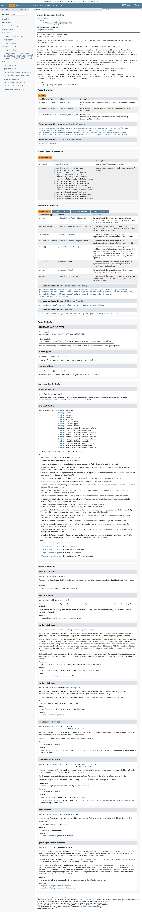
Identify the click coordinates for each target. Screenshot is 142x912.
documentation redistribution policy (89, 907)
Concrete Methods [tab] (100, 211)
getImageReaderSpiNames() (14, 89)
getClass (64, 314)
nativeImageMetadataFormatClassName (98, 130)
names (79, 130)
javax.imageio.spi (19, 9)
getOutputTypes (64, 262)
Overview (4, 5)
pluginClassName (45, 134)
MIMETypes (71, 130)
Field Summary (7, 22)
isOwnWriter (62, 276)
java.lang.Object (43, 18)
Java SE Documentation (87, 899)
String (50, 108)
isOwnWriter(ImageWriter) (13, 86)
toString (99, 314)
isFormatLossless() (11, 65)
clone (41, 314)
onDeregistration (84, 305)
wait (106, 314)
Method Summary (8, 29)
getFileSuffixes (106, 290)
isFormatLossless (65, 270)
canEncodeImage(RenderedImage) (16, 75)
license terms (93, 1)
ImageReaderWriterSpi (53, 37)
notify (81, 314)
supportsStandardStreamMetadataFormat (112, 134)
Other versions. (103, 901)
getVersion (70, 305)
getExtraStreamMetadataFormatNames (83, 290)
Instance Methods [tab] (61, 211)
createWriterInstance (66, 235)
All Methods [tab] (44, 211)
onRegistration (99, 305)
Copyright (40, 905)
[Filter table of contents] (18, 14)
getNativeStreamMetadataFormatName (117, 292)
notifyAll (90, 314)
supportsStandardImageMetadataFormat (78, 134)
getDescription (45, 305)
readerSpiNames (10, 43)
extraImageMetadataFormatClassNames (54, 128)
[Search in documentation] (121, 9)
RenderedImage (77, 218)
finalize (55, 314)
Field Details (6, 33)
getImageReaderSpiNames (67, 247)
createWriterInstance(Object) (14, 82)
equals (47, 314)
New (34, 5)
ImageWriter (44, 235)
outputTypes (8, 39)
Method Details (7, 62)
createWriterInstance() (12, 79)
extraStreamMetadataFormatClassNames (113, 128)
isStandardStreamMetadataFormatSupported (56, 296)
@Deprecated (44, 332)
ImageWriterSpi (35, 9)
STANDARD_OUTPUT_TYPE (13, 36)
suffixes (57, 134)
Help (61, 5)
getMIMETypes (65, 292)
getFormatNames (121, 290)
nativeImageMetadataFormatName (52, 132)
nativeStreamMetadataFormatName (112, 132)
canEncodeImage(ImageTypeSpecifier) (18, 72)
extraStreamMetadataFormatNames (52, 130)
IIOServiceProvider (71, 139)
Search (55, 5)
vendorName (43, 143)
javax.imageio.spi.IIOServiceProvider (54, 20)
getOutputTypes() (10, 69)
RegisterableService (46, 30)
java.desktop (5, 9)
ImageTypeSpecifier (79, 226)
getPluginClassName (47, 294)
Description (6, 19)
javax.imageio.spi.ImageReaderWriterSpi (59, 22)
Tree (22, 5)
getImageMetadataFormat (48, 292)
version (52, 143)
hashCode (73, 314)
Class (50, 102)
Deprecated (41, 5)
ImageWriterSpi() (10, 50)
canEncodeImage (64, 218)
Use (17, 5)
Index (49, 5)
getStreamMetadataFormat (67, 294)
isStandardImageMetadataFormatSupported (95, 294)
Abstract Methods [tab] (80, 211)
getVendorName (59, 305)
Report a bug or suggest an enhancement (51, 898)
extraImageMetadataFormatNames (84, 128)
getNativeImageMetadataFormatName (87, 292)
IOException (79, 729)
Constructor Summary (10, 26)
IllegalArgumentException (51, 543)
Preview (28, 5)
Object (79, 241)
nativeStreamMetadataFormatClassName (81, 132)
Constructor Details (9, 46)
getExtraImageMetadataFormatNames (53, 290)
